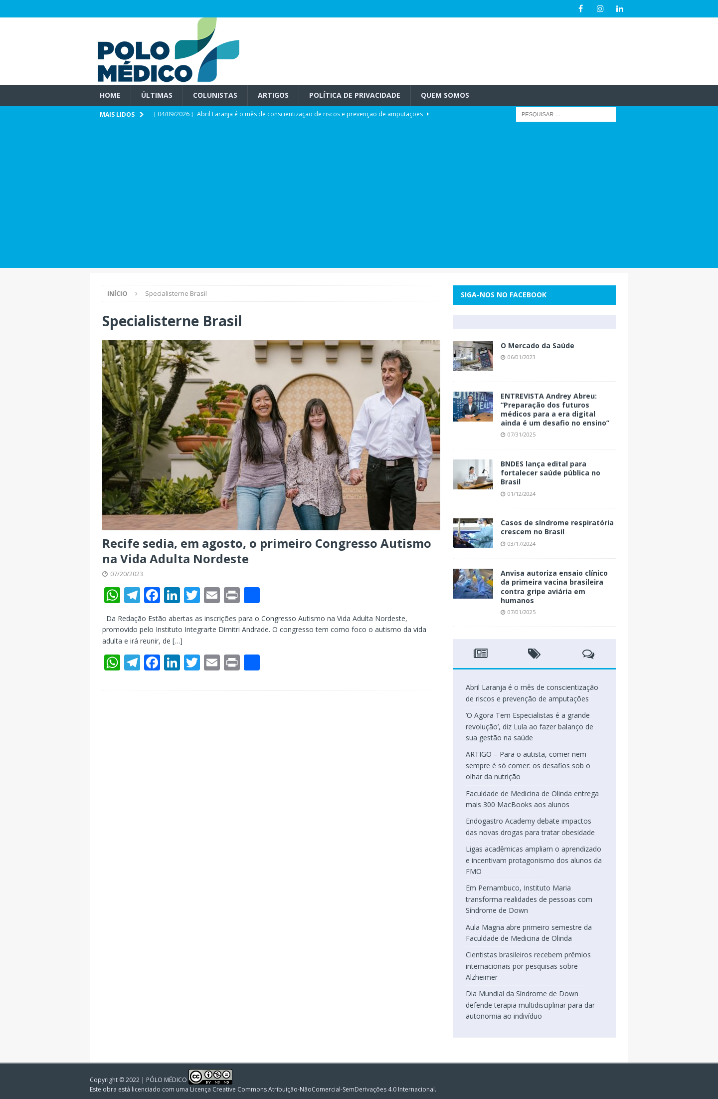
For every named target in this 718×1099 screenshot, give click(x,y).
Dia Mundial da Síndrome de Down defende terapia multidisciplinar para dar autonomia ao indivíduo (530, 1005)
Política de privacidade (354, 95)
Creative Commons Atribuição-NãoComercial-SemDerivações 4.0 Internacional (323, 1089)
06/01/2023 (522, 357)
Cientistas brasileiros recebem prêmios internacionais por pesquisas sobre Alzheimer (528, 966)
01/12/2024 (522, 493)
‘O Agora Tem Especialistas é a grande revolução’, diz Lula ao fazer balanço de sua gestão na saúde (529, 726)
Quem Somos (445, 95)
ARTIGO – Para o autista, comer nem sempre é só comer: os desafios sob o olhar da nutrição (528, 765)
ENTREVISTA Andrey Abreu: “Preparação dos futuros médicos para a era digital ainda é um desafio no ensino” (555, 409)
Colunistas (215, 95)
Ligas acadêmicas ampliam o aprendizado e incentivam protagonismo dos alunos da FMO (534, 860)
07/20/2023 (126, 573)
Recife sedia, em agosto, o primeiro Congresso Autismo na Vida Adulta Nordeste (266, 551)
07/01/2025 (522, 612)
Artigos (273, 95)
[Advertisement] (359, 198)
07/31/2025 (522, 434)
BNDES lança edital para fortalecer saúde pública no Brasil (550, 472)
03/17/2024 (522, 543)
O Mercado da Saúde (537, 345)
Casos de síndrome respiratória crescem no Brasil (557, 527)
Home (110, 95)
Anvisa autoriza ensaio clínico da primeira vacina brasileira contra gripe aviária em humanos (554, 586)
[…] (177, 641)
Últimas (157, 95)
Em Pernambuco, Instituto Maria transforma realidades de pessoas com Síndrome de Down (529, 899)
